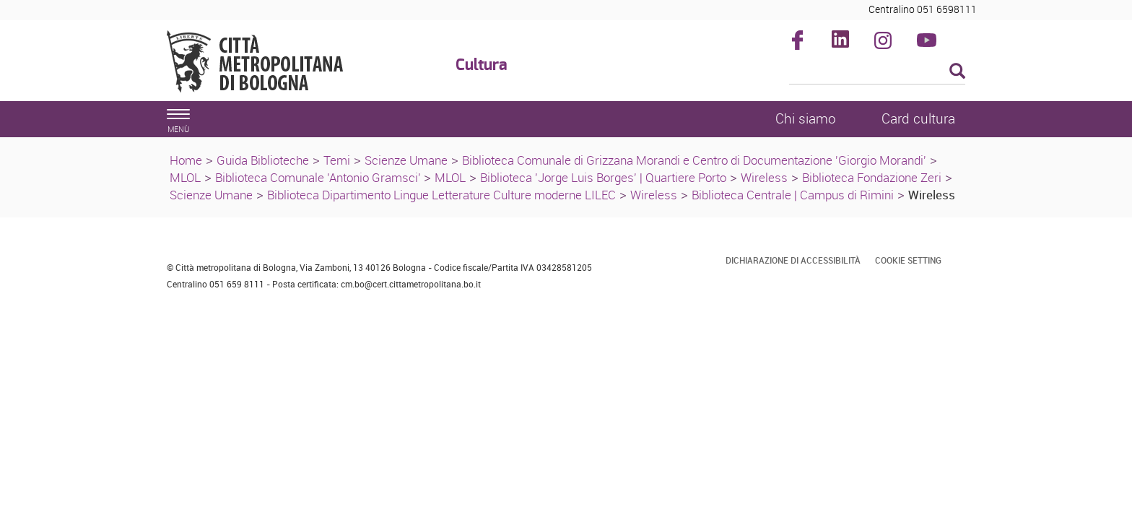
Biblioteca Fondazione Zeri (871, 177)
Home (186, 160)
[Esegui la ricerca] (957, 72)
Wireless (764, 177)
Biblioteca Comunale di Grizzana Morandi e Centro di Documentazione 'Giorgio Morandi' (694, 160)
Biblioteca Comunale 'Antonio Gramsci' (319, 177)
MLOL (185, 177)
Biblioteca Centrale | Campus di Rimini (793, 194)
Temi (336, 160)
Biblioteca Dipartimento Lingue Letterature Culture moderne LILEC (441, 194)
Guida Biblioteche (263, 160)
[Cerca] (877, 72)
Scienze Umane (406, 160)
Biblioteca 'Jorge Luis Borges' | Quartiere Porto (603, 177)
